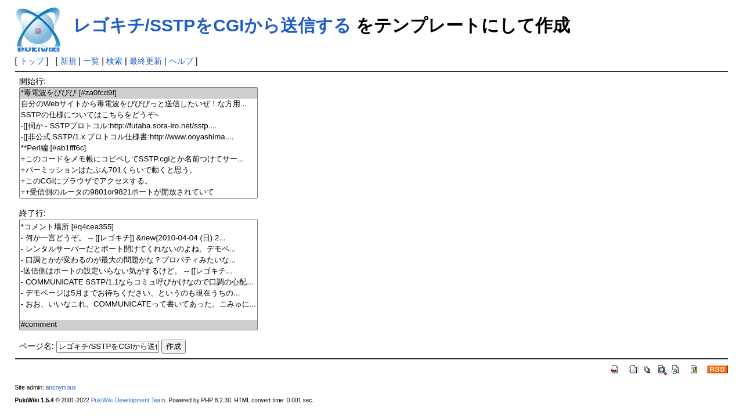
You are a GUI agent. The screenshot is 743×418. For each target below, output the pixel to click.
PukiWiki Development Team (128, 400)
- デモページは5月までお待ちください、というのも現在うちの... (138, 293)
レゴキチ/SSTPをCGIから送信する (212, 25)
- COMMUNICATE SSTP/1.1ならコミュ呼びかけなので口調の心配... (138, 282)
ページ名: (36, 346)
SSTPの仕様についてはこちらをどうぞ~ (138, 115)
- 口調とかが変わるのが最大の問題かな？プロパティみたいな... (138, 260)
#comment (138, 325)
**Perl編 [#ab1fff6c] (138, 148)
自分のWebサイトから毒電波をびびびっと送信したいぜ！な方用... (138, 104)
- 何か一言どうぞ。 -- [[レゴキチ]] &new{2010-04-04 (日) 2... (138, 238)
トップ (32, 61)
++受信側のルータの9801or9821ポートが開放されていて (138, 192)
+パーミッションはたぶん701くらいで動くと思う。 (138, 170)
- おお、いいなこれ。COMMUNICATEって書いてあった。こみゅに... (138, 304)
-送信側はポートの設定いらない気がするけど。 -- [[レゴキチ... (138, 271)
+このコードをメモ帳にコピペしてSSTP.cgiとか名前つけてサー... (138, 159)
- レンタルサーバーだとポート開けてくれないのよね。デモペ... (138, 249)
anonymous (61, 387)
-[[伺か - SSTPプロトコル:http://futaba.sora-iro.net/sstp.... (138, 126)
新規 (68, 61)
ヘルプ (181, 61)
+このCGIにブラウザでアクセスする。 (138, 181)
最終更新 (145, 61)
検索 (114, 61)
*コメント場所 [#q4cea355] (138, 227)
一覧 (91, 61)
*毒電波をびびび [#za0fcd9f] (138, 93)
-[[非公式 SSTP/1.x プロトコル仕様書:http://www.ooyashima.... (138, 137)
